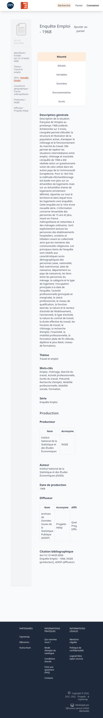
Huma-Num (25, 647)
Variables (61, 74)
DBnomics (24, 642)
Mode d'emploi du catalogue (50, 650)
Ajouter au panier (80, 29)
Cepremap (24, 636)
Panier (79, 5)
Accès (61, 101)
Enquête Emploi (21, 79)
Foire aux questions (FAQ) (49, 670)
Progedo (82, 696)
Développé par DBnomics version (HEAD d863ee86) (77, 708)
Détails (62, 65)
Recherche (64, 5)
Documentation (61, 92)
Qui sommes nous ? (50, 641)
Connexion (93, 5)
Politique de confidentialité (77, 649)
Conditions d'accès (49, 660)
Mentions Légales (74, 641)
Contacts (48, 678)
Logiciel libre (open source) (76, 657)
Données (61, 83)
